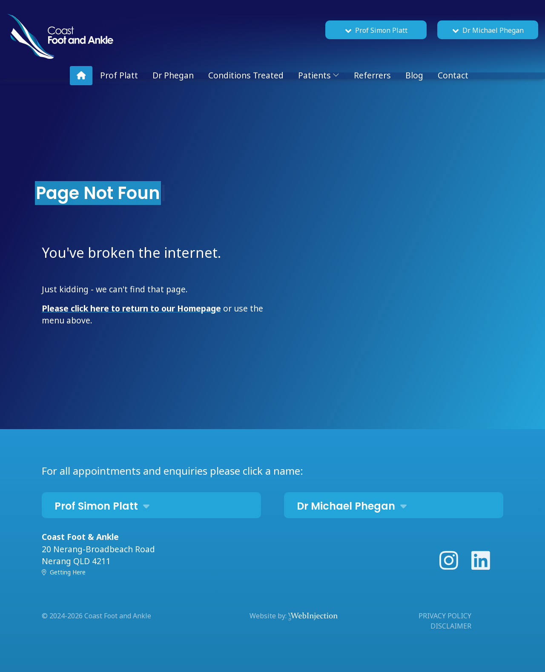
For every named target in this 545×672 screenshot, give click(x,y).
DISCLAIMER (450, 626)
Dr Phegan (173, 75)
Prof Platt (119, 75)
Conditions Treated (246, 75)
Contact (453, 75)
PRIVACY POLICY (445, 615)
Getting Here (68, 572)
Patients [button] (318, 75)
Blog (414, 75)
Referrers (372, 75)
